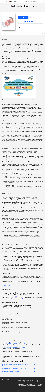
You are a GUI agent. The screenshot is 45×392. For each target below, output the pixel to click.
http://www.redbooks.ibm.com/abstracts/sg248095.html (14, 343)
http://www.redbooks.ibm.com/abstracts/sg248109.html (14, 347)
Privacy (9, 390)
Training (26, 1)
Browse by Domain (18, 1)
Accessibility (20, 390)
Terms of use (14, 390)
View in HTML (23, 17)
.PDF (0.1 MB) (33, 17)
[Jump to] (22, 33)
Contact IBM (4, 390)
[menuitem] (18, 1)
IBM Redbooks (4, 3)
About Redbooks (35, 1)
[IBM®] (2, 1)
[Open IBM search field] (41, 1)
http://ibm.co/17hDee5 (6, 285)
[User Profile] (43, 1)
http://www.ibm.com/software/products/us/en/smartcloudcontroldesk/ (17, 349)
